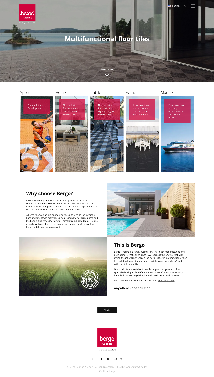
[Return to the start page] (27, 14)
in (93, 359)
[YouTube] (117, 359)
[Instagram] (110, 359)
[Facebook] (104, 359)
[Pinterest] (124, 359)
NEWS (107, 309)
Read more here (166, 280)
